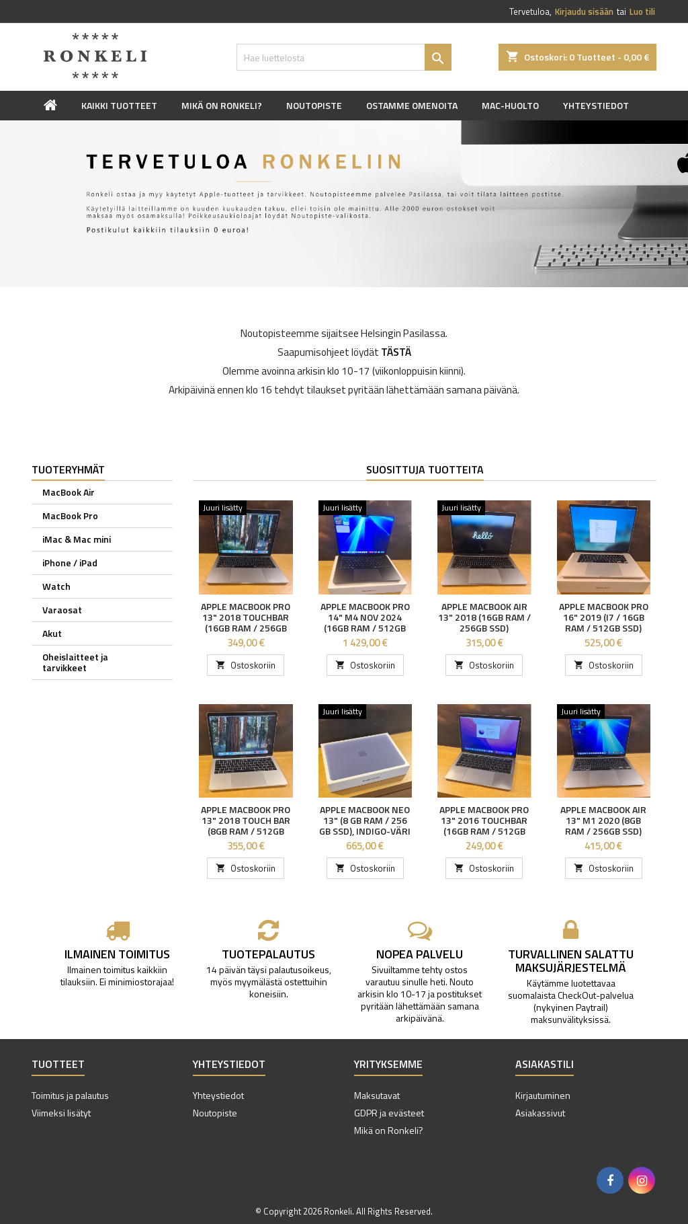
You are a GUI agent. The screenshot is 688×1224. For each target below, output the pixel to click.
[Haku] (344, 57)
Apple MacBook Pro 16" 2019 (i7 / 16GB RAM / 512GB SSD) (603, 617)
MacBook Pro (70, 515)
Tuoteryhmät (68, 469)
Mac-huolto (510, 105)
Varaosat (62, 610)
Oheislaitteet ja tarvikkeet (75, 662)
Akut (52, 633)
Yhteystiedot (596, 105)
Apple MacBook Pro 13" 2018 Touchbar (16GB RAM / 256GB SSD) (245, 622)
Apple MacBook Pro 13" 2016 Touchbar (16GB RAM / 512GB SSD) (484, 825)
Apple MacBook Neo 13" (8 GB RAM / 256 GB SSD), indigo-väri (365, 820)
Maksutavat (377, 1095)
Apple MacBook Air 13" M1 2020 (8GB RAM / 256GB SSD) (603, 820)
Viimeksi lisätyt (61, 1113)
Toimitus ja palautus (70, 1095)
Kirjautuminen (542, 1095)
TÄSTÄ (396, 352)
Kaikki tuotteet (119, 105)
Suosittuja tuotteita (425, 469)
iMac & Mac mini (76, 539)
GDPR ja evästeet (389, 1113)
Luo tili (642, 11)
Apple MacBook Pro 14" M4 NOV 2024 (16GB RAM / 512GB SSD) (365, 622)
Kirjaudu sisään (584, 11)
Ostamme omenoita (412, 105)
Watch (56, 586)
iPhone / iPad (69, 563)
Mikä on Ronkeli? (221, 105)
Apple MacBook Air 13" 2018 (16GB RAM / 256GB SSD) (484, 617)
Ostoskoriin (245, 665)
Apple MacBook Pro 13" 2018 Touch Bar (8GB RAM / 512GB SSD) (245, 825)
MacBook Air (68, 492)
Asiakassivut (540, 1113)
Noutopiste (314, 105)
